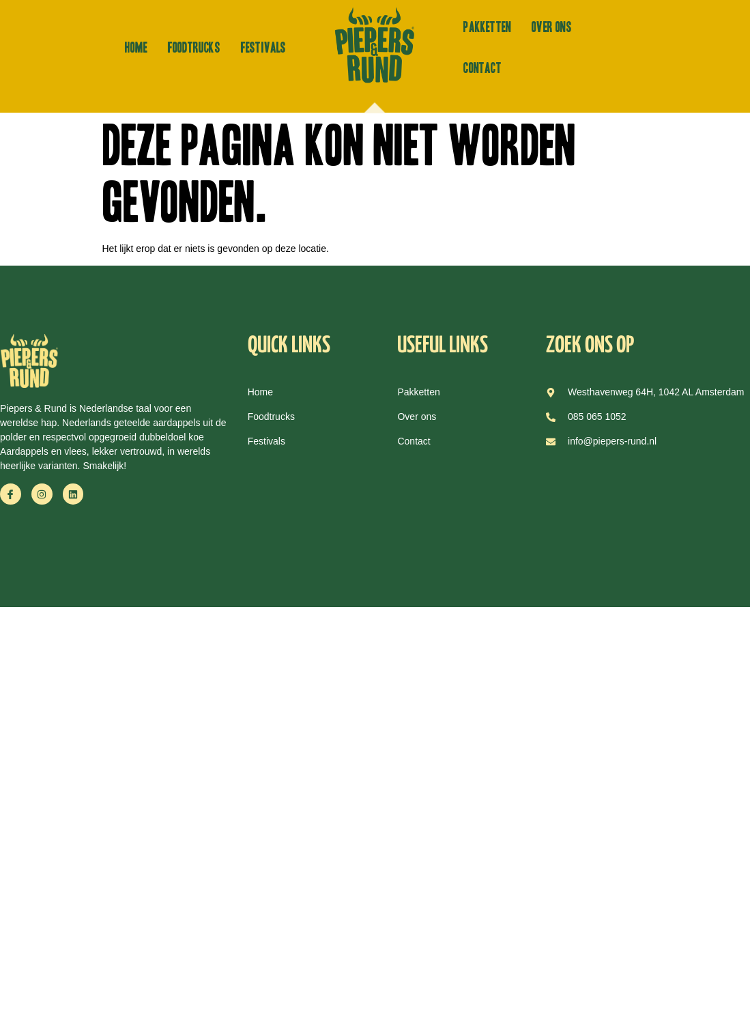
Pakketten (487, 27)
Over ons (552, 27)
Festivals (264, 48)
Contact (482, 68)
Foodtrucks (194, 48)
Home (136, 48)
